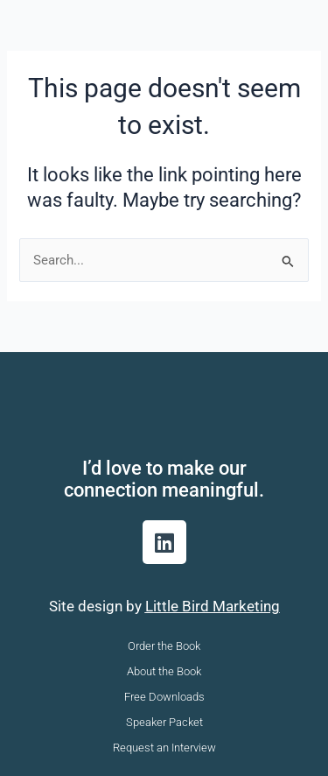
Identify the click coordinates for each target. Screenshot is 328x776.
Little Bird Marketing (212, 606)
